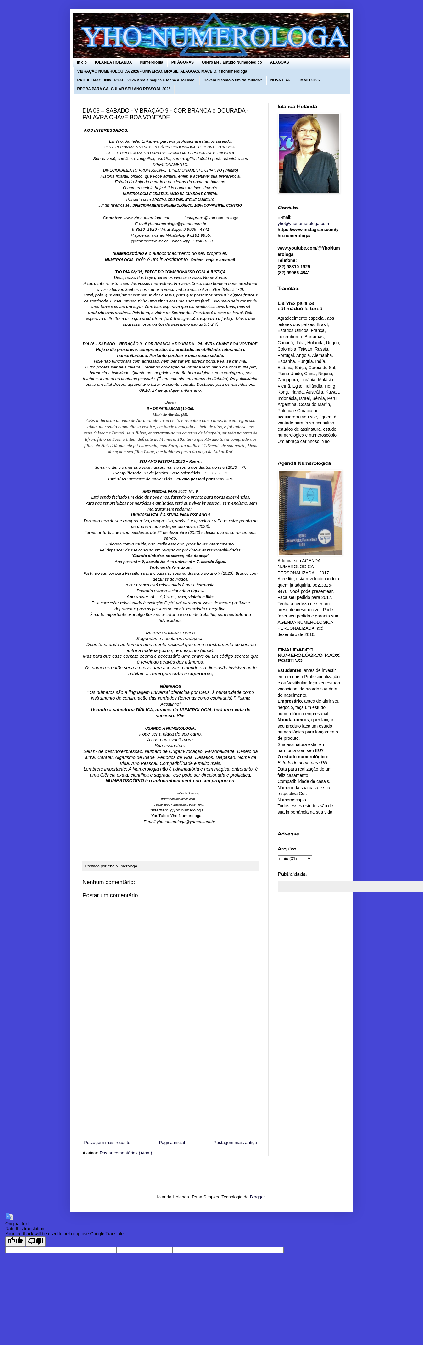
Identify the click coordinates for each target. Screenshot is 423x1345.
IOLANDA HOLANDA (113, 62)
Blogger (257, 1196)
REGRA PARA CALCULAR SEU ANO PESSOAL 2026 (124, 89)
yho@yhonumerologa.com (303, 223)
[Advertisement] (171, 1087)
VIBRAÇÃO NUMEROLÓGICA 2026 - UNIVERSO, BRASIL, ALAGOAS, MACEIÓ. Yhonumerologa (162, 71)
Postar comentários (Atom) (126, 1152)
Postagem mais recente (107, 1142)
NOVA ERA (280, 80)
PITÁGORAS (182, 62)
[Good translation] (15, 1241)
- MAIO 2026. (309, 80)
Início (82, 62)
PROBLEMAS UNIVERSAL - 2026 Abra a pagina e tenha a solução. (136, 80)
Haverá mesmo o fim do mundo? (233, 80)
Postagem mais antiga (235, 1142)
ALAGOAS (279, 62)
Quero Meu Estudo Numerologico (232, 62)
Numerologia (151, 62)
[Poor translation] (35, 1241)
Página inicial (172, 1142)
